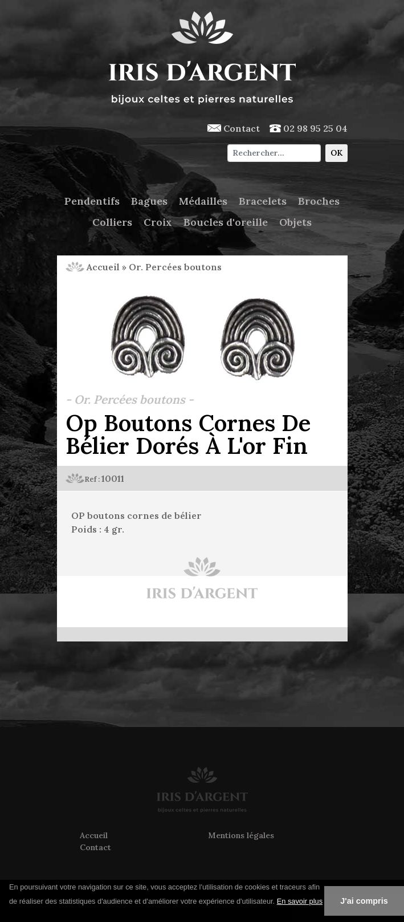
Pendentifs (92, 201)
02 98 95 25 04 (309, 128)
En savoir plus (300, 901)
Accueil (93, 267)
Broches (319, 201)
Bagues (149, 201)
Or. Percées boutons (175, 267)
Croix (158, 222)
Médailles (203, 201)
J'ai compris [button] (363, 900)
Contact (233, 128)
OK (336, 153)
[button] (11, 916)
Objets (295, 222)
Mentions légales (241, 835)
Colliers (112, 222)
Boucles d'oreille (225, 222)
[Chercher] (273, 153)
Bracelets (263, 201)
